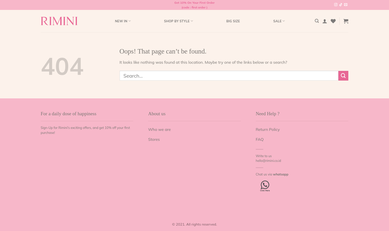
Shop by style (178, 21)
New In (122, 21)
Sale (279, 21)
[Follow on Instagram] (335, 5)
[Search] (317, 21)
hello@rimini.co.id (268, 161)
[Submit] (343, 76)
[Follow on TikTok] (340, 5)
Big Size (233, 21)
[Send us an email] (345, 5)
